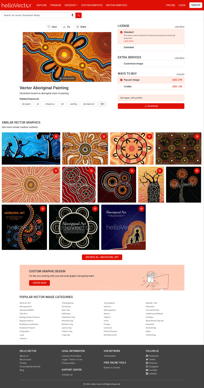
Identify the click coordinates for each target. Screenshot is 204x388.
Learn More (179, 26)
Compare (180, 74)
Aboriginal (26, 104)
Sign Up (195, 5)
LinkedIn (151, 373)
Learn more (128, 41)
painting (73, 104)
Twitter (150, 359)
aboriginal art (88, 104)
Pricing (170, 5)
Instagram (152, 366)
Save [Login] (52, 26)
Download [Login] (151, 106)
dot (62, 104)
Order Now (39, 282)
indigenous (50, 104)
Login (182, 5)
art (38, 104)
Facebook (152, 356)
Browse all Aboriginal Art (102, 257)
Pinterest (152, 363)
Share (81, 26)
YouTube (151, 370)
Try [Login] (66, 26)
